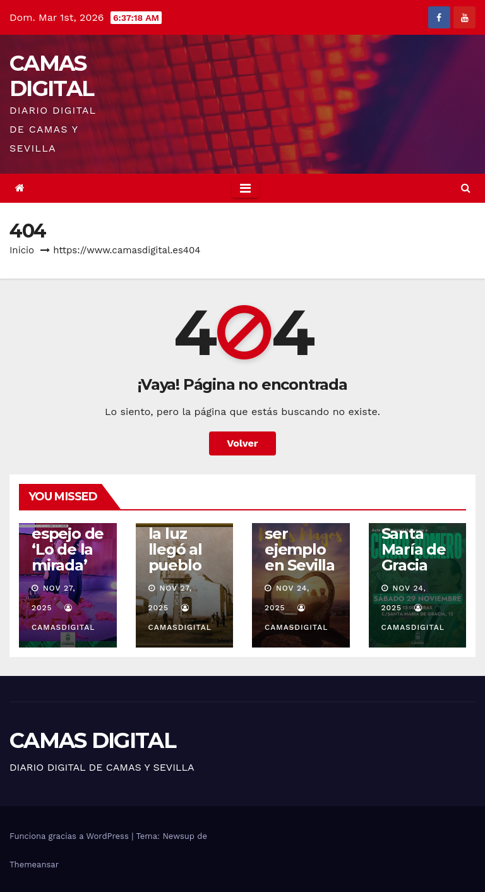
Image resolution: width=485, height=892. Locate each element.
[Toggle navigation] (245, 188)
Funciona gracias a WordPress (70, 836)
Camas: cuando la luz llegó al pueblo (176, 533)
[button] (465, 188)
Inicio (21, 250)
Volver (242, 443)
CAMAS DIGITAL (51, 76)
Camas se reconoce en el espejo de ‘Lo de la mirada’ (68, 525)
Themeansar (34, 864)
